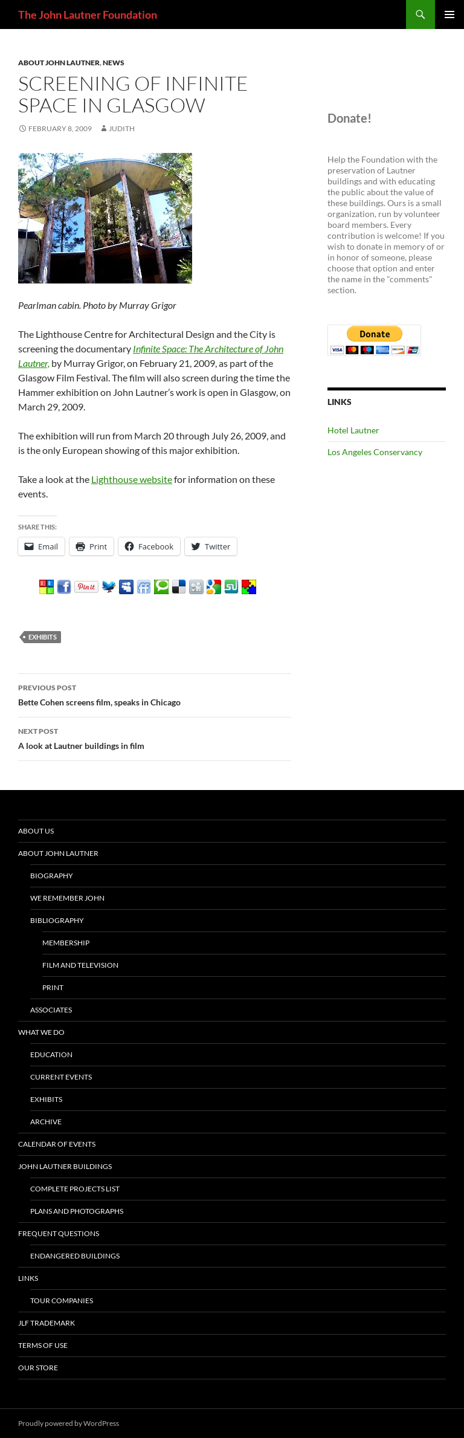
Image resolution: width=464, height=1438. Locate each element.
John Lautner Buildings (65, 1166)
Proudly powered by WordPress (68, 1423)
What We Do (41, 1032)
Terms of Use (43, 1345)
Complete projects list (75, 1188)
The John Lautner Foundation (87, 14)
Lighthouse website (131, 479)
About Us (36, 830)
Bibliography (57, 920)
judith (122, 128)
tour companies (61, 1300)
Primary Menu (449, 14)
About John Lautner (59, 62)
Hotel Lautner (353, 430)
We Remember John (67, 897)
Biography (51, 875)
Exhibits (46, 1099)
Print (52, 987)
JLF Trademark (46, 1322)
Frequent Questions (58, 1233)
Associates (51, 1009)
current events (61, 1076)
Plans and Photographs (76, 1211)
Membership (65, 942)
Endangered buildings (75, 1255)
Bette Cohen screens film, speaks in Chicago (154, 694)
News (113, 62)
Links (28, 1278)
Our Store (38, 1367)
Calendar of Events (56, 1143)
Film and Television (80, 965)
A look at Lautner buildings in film (154, 737)
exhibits (42, 637)
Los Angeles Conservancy (374, 452)
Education (51, 1054)
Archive (46, 1121)
